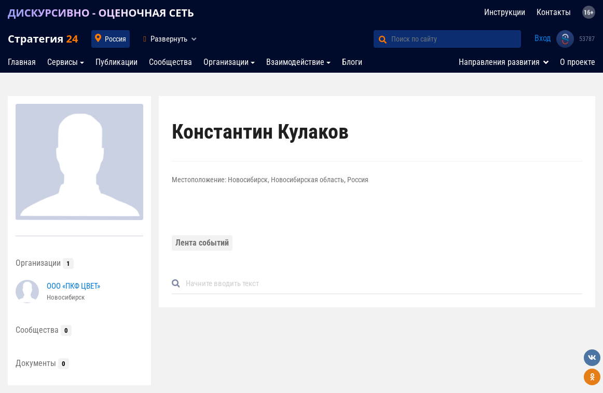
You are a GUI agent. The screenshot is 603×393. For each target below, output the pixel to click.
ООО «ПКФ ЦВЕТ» (73, 286)
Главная (22, 62)
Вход (543, 38)
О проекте (577, 62)
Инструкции (504, 12)
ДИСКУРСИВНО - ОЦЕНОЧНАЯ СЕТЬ (101, 13)
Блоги (352, 62)
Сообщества (170, 62)
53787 (587, 39)
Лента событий (202, 243)
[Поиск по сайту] (456, 39)
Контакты (554, 12)
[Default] (381, 283)
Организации (226, 62)
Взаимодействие (295, 62)
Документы (42, 363)
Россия (115, 39)
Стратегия (43, 39)
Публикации (116, 62)
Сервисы (62, 62)
